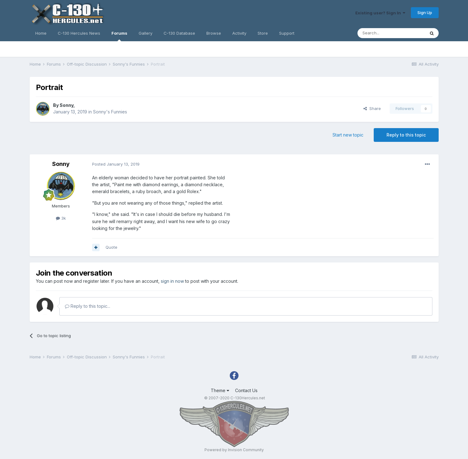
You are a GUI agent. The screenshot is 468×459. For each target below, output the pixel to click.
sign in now (172, 281)
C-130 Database (179, 33)
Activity (239, 33)
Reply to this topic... (87, 306)
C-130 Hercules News (79, 33)
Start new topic (348, 134)
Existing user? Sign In (380, 12)
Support (286, 33)
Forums (119, 36)
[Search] (391, 33)
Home (41, 33)
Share (372, 108)
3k (61, 218)
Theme (220, 390)
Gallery (145, 33)
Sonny (66, 105)
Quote (111, 247)
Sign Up (424, 12)
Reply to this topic (406, 134)
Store (263, 33)
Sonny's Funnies (110, 111)
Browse (213, 33)
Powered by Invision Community (234, 449)
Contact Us (246, 390)
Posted (116, 164)
